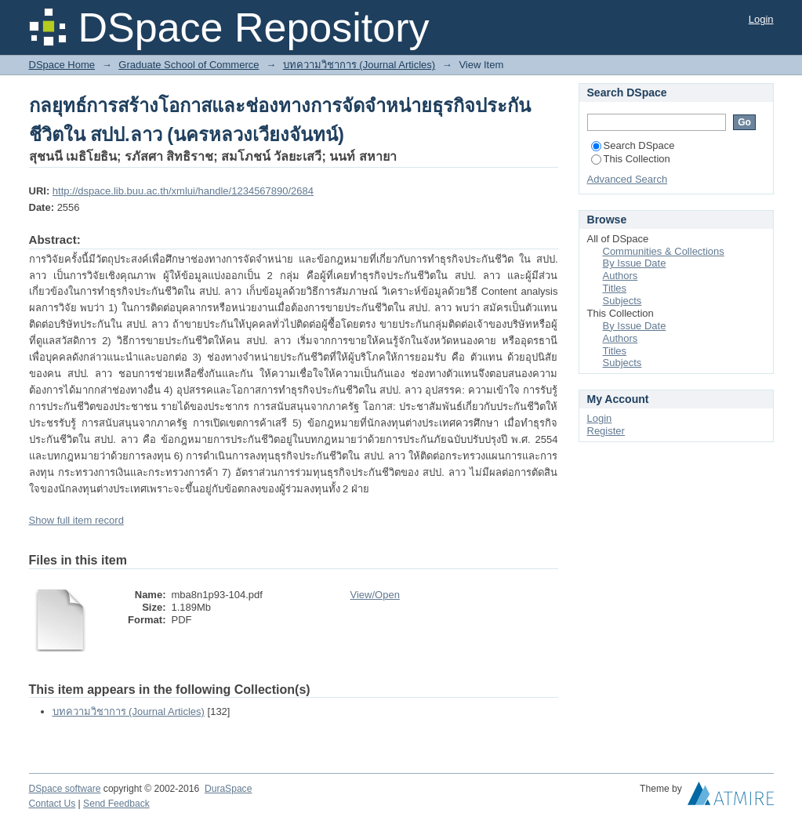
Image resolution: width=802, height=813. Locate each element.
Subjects (622, 301)
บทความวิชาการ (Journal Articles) (359, 65)
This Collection (630, 159)
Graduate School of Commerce (188, 65)
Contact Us (52, 803)
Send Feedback (116, 803)
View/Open (375, 595)
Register (606, 431)
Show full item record (76, 520)
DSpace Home (62, 65)
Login (761, 19)
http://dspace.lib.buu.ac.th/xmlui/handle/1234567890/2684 (183, 191)
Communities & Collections (663, 251)
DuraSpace (228, 788)
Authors (620, 275)
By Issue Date (634, 263)
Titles (615, 288)
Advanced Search (627, 179)
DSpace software (65, 788)
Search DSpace (633, 145)
